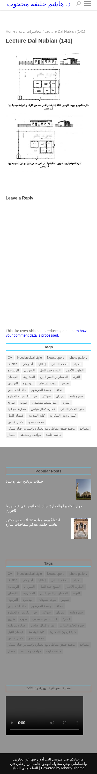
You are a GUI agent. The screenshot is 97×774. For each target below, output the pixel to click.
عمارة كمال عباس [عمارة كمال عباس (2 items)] (43, 409)
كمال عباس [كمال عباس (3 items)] (15, 422)
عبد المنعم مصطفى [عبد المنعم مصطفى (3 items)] (45, 402)
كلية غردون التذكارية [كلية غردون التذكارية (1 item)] (63, 415)
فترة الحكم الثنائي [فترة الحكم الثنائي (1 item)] (72, 409)
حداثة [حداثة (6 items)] (59, 390)
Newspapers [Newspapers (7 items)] (55, 357)
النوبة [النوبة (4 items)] (76, 377)
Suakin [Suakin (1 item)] (12, 364)
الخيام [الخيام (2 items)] (77, 364)
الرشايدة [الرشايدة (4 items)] (13, 370)
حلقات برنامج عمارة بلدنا (24, 481)
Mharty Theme (73, 768)
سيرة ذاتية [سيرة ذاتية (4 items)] (76, 396)
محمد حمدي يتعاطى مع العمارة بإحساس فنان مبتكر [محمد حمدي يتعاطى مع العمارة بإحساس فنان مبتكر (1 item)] (41, 428)
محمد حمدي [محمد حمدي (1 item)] (35, 422)
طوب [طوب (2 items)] (23, 402)
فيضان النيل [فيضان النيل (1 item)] (15, 415)
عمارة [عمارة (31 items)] (66, 402)
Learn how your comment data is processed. (46, 333)
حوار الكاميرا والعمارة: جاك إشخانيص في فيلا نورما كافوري (44, 508)
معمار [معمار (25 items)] (11, 435)
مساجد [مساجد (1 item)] (84, 428)
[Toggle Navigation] (87, 4)
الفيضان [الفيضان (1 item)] (13, 377)
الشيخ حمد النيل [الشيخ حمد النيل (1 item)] (50, 370)
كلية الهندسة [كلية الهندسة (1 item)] (36, 415)
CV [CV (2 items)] (10, 357)
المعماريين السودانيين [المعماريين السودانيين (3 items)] (54, 377)
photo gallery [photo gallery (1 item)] (78, 357)
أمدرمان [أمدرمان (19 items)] (28, 364)
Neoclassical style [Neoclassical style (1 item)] (29, 357)
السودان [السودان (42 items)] (29, 370)
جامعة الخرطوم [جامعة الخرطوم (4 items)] (41, 390)
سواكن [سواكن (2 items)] (46, 396)
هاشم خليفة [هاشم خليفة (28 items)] (53, 435)
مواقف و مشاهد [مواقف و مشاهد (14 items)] (30, 435)
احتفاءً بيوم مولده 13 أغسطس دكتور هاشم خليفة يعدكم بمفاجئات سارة (33, 522)
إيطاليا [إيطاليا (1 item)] (42, 364)
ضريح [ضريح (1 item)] (11, 402)
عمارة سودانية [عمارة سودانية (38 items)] (17, 409)
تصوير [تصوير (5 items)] (65, 383)
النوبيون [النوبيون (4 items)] (13, 383)
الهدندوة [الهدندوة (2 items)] (28, 383)
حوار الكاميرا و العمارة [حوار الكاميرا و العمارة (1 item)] (22, 396)
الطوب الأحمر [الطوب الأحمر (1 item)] (74, 370)
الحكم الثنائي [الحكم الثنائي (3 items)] (59, 364)
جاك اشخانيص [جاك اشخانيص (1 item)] (17, 390)
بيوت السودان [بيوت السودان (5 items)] (47, 383)
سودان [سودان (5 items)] (60, 396)
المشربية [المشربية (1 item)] (29, 377)
